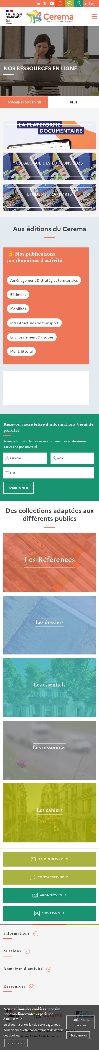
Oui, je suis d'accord (80, 1022)
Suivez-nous (53, 913)
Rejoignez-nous (53, 859)
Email (14, 472)
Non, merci (78, 1035)
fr (86, 3)
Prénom (15, 458)
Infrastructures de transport (34, 322)
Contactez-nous (53, 877)
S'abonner (18, 487)
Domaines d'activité (24, 102)
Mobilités (18, 308)
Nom (60, 458)
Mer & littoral (21, 351)
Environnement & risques (31, 336)
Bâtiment (18, 294)
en (92, 3)
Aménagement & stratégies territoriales (44, 280)
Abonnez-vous (53, 895)
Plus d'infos (16, 1043)
